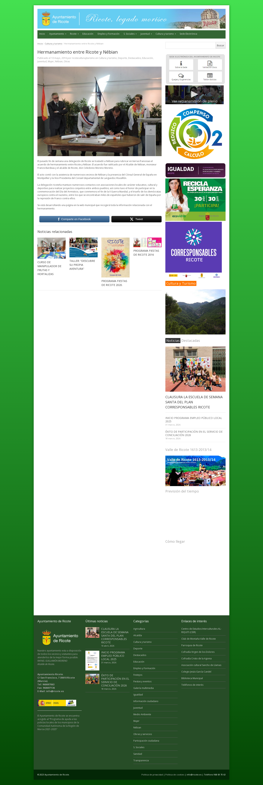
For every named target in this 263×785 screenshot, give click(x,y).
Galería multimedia (143, 688)
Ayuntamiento (56, 33)
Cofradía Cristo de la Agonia (196, 658)
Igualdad (138, 694)
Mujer (51, 61)
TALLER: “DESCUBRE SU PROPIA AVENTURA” (82, 265)
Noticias (173, 340)
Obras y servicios (142, 734)
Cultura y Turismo (181, 283)
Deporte (122, 58)
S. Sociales (129, 33)
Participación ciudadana (146, 740)
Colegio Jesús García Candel (196, 671)
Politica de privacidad (152, 774)
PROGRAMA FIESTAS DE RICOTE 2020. (114, 283)
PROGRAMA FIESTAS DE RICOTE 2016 (146, 252)
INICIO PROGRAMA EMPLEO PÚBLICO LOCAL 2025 (193, 419)
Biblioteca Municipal (192, 678)
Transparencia (141, 760)
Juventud (145, 33)
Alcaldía (137, 635)
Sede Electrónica (188, 33)
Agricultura (139, 628)
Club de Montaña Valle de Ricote (198, 638)
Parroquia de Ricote (192, 645)
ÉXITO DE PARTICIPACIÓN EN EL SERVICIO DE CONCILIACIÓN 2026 (194, 433)
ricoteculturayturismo (83, 58)
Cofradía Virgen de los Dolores (197, 652)
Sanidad (137, 753)
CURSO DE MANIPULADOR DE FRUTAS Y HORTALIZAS (49, 268)
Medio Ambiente (142, 714)
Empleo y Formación (108, 33)
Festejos (137, 674)
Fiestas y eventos (142, 681)
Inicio (42, 33)
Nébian (59, 61)
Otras (67, 61)
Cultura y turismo (165, 33)
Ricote (73, 33)
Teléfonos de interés (192, 684)
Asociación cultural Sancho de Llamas (201, 665)
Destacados (134, 58)
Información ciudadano (145, 701)
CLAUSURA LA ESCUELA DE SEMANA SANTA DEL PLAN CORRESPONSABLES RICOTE (114, 635)
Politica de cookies (174, 774)
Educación (87, 33)
